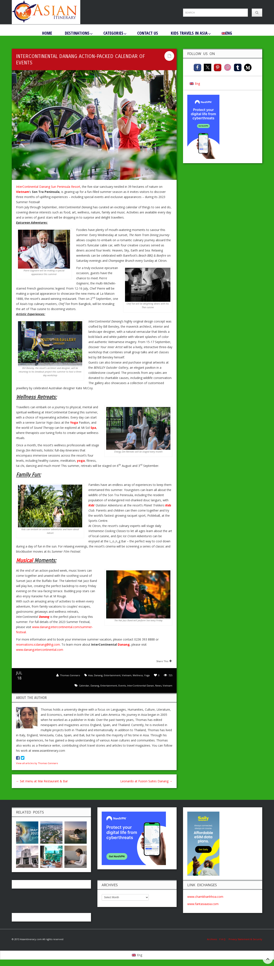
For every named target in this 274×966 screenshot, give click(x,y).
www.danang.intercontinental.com (39, 650)
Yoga (147, 675)
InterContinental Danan (140, 685)
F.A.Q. (222, 939)
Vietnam (126, 675)
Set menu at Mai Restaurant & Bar (42, 781)
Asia (90, 675)
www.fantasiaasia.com (203, 904)
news (158, 685)
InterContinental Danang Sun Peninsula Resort (48, 187)
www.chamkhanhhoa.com (205, 897)
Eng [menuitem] (197, 83)
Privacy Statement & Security (245, 939)
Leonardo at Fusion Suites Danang (146, 781)
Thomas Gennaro (70, 675)
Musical (24, 561)
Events (122, 685)
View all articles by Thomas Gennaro (37, 763)
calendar (84, 685)
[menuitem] (226, 33)
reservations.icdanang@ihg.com (38, 644)
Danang (124, 644)
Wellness (138, 675)
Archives (213, 939)
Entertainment (112, 675)
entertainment (108, 685)
